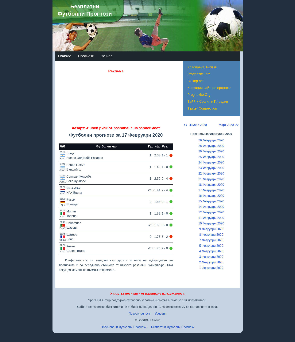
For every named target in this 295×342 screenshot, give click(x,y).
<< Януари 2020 (195, 125)
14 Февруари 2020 (211, 206)
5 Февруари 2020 (211, 245)
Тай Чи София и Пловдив (208, 101)
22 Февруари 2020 (211, 173)
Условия (161, 313)
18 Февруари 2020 (211, 184)
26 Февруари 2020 (211, 151)
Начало (65, 56)
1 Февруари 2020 (211, 267)
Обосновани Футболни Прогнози (123, 327)
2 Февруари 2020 (211, 262)
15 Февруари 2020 (211, 201)
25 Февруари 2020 (211, 157)
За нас (106, 56)
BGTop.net (196, 81)
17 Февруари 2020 (211, 190)
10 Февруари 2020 (211, 223)
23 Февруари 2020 (211, 168)
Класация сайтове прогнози (209, 88)
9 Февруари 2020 (211, 229)
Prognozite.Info (199, 74)
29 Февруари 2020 (211, 140)
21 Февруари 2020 (211, 179)
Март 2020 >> (229, 125)
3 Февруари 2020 (211, 256)
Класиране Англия (202, 67)
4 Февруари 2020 (211, 251)
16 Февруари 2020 (211, 195)
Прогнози (86, 56)
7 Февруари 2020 (211, 240)
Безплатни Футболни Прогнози (172, 327)
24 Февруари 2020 (211, 162)
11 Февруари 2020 (211, 217)
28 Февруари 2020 (211, 145)
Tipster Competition (202, 108)
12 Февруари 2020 (211, 212)
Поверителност (139, 313)
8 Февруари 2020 (211, 234)
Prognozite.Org (199, 95)
